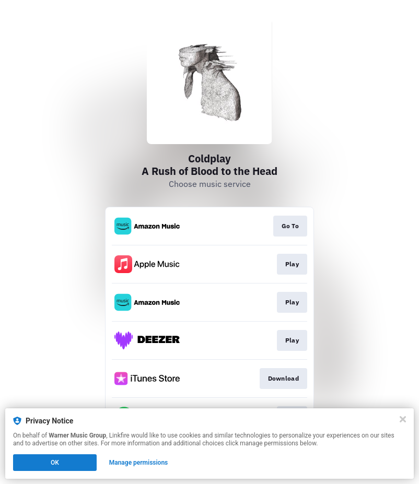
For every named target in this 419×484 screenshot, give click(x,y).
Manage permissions (138, 462)
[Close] (402, 419)
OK (55, 462)
